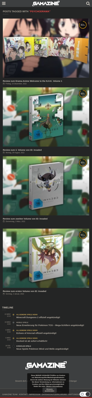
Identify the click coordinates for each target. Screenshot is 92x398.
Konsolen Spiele (23, 346)
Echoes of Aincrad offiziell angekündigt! (36, 333)
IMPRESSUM (34, 394)
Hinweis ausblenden (49, 390)
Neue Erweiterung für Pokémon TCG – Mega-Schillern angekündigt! (50, 325)
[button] (86, 394)
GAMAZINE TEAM (9, 394)
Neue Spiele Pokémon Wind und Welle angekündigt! (42, 349)
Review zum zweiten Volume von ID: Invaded (25, 219)
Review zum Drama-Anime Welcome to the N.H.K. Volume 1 (32, 81)
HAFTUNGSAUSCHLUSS (79, 394)
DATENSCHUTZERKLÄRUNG (54, 394)
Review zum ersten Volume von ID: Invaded (24, 291)
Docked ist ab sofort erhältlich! (31, 341)
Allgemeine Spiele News (26, 314)
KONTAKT (23, 394)
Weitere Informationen (54, 386)
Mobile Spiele (22, 322)
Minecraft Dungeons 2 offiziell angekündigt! (38, 317)
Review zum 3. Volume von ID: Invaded (22, 150)
